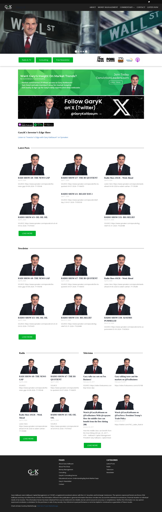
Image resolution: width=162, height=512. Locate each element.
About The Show (64, 467)
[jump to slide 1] (79, 51)
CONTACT (141, 7)
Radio (108, 467)
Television (110, 470)
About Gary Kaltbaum (66, 464)
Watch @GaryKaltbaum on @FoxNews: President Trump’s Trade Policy (128, 415)
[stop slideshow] (85, 51)
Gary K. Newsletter (65, 481)
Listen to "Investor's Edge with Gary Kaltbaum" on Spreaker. (43, 137)
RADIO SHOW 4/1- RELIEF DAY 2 (76, 194)
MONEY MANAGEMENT (108, 7)
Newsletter (110, 472)
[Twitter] (149, 2)
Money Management (66, 470)
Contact (61, 484)
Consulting (62, 472)
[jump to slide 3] (83, 51)
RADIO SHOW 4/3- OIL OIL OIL (33, 217)
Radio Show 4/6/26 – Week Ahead (118, 178)
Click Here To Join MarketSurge (47, 506)
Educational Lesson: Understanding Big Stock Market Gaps (79, 478)
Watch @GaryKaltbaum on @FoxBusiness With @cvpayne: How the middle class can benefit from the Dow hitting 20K (97, 418)
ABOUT (93, 7)
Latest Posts (111, 464)
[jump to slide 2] (81, 51)
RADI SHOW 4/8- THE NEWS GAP (34, 178)
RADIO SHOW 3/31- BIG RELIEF (119, 217)
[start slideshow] (76, 51)
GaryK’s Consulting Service (68, 475)
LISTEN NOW (152, 7)
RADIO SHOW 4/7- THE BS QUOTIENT (79, 178)
